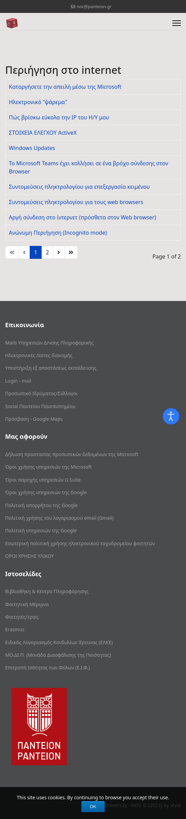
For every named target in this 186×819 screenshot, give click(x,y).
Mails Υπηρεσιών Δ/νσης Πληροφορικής (49, 342)
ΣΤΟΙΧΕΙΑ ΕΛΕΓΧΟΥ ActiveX (43, 132)
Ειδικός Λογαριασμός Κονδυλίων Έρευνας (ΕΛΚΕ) (59, 642)
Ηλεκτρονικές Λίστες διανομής (38, 355)
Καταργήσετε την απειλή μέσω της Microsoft (65, 86)
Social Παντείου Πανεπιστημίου (40, 406)
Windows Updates (32, 148)
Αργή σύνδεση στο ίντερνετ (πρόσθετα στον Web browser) (82, 217)
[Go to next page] (59, 252)
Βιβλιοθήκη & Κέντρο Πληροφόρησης (47, 591)
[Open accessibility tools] (171, 416)
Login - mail (18, 381)
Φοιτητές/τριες (22, 617)
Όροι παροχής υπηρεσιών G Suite (43, 480)
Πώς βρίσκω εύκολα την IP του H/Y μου (59, 117)
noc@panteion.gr (94, 7)
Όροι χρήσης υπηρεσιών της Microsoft (48, 467)
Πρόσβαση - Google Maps (34, 419)
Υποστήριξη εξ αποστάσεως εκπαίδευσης (51, 368)
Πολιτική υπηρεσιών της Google (41, 530)
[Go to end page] (71, 252)
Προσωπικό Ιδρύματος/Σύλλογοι (41, 393)
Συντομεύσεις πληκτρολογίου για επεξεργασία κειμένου (79, 186)
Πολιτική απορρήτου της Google (41, 505)
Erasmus (14, 629)
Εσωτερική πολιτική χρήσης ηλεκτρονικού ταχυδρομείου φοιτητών (80, 543)
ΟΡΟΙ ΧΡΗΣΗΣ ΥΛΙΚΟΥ (29, 556)
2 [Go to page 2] (47, 252)
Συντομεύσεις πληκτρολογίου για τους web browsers (76, 202)
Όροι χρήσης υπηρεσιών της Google (46, 492)
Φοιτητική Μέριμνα (27, 604)
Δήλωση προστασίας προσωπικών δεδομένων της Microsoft (71, 454)
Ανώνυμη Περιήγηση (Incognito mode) (58, 232)
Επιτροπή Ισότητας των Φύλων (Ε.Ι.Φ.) (47, 667)
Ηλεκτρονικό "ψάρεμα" (38, 102)
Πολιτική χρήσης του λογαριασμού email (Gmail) (59, 518)
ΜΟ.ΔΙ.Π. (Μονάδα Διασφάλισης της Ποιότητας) (58, 655)
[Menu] (176, 23)
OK (93, 806)
